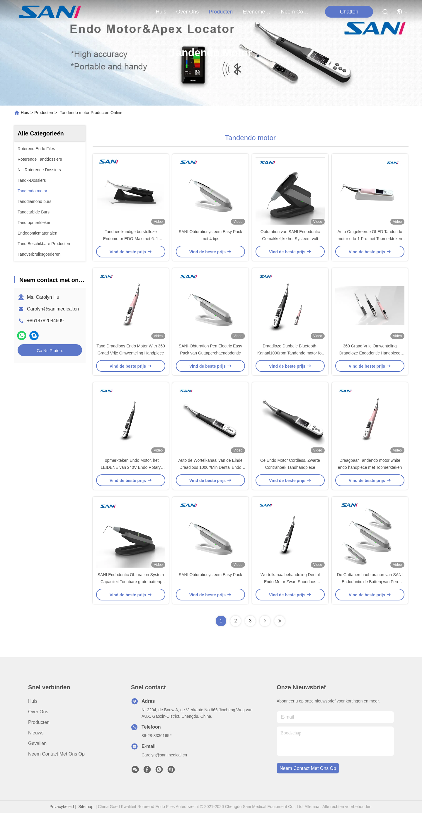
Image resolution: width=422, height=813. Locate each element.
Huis (161, 12)
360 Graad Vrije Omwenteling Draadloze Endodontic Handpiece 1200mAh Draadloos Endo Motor (370, 353)
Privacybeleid (62, 806)
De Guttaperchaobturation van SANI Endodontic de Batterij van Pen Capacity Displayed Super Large (370, 581)
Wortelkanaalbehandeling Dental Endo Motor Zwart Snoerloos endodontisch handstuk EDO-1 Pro (290, 581)
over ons (187, 12)
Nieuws (35, 732)
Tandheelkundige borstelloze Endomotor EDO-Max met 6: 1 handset (130, 238)
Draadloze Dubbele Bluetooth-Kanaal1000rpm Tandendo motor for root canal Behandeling (290, 353)
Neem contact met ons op (56, 753)
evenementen (257, 12)
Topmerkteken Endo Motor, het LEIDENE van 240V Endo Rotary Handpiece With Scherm (131, 467)
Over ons (38, 711)
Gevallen (37, 743)
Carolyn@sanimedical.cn (53, 308)
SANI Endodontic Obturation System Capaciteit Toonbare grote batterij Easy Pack (131, 581)
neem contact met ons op (295, 12)
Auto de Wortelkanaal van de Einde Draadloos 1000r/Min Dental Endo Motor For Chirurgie (210, 467)
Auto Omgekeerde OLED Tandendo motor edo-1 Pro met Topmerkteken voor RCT (370, 238)
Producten (43, 112)
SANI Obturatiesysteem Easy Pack (210, 574)
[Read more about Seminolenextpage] (265, 621)
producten (221, 12)
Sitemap (85, 806)
